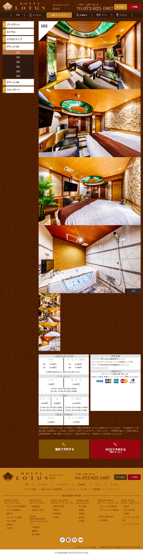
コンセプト (35, 15)
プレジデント (13, 24)
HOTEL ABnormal (105, 517)
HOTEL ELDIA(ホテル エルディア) (130, 501)
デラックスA (13, 46)
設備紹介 (81, 15)
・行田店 (125, 506)
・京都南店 (35, 506)
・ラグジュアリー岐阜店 (108, 510)
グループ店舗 (30, 489)
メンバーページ (112, 489)
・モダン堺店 (10, 521)
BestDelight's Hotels (71, 495)
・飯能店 (34, 531)
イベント (72, 489)
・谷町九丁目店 (36, 510)
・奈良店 (9, 524)
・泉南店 (80, 510)
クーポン (120, 7)
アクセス (121, 15)
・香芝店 (80, 517)
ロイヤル (11, 32)
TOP (18, 15)
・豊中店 (9, 514)
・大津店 (9, 528)
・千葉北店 (35, 527)
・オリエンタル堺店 (13, 517)
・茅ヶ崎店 (35, 534)
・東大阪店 (56, 514)
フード (102, 15)
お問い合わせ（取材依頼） (52, 489)
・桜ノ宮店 (81, 506)
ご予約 (134, 7)
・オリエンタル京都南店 (15, 506)
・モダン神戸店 (128, 510)
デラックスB (13, 82)
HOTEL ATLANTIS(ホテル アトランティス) (62, 501)
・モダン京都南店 (12, 510)
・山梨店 (125, 514)
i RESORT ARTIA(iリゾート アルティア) (107, 501)
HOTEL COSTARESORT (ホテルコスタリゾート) (39, 520)
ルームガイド (59, 15)
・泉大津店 (103, 520)
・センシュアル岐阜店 (107, 506)
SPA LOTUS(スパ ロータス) (37, 501)
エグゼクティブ (14, 39)
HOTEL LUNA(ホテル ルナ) (82, 501)
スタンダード (13, 89)
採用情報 (96, 489)
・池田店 (80, 514)
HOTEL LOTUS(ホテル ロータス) (12, 501)
